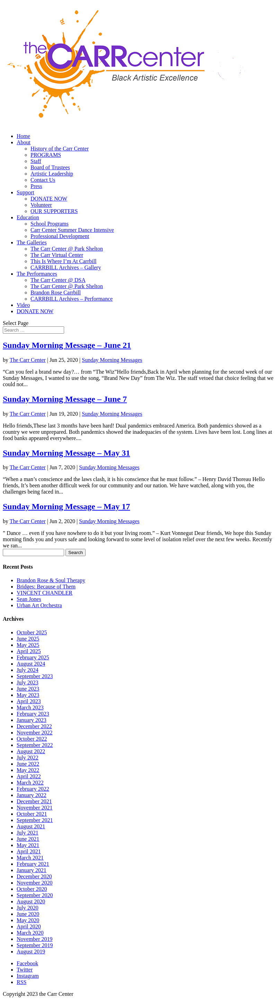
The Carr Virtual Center (56, 255)
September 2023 (35, 676)
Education (28, 217)
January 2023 (31, 720)
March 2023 (30, 707)
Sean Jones (29, 599)
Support (25, 192)
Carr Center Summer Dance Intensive (72, 230)
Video (23, 305)
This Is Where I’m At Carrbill (63, 261)
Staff (35, 161)
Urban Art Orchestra (39, 605)
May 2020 (28, 920)
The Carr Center (28, 360)
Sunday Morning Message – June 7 (65, 399)
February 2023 (33, 714)
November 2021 (35, 808)
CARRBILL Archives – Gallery (65, 267)
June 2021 (28, 839)
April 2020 (29, 926)
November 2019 (35, 939)
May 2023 (28, 695)
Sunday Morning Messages (112, 360)
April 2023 (29, 701)
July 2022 (27, 758)
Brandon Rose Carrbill (55, 292)
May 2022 (28, 770)
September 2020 (35, 895)
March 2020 (30, 933)
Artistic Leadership (51, 174)
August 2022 (31, 751)
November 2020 (35, 883)
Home (23, 136)
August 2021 (31, 826)
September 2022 (35, 745)
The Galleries (32, 242)
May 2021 (28, 845)
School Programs (49, 224)
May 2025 (28, 645)
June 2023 (28, 689)
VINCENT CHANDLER (44, 593)
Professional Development (59, 236)
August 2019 (31, 951)
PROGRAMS (45, 155)
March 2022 (30, 783)
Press (36, 186)
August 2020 (31, 901)
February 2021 (33, 864)
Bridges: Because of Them (46, 587)
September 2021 (35, 820)
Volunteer (41, 205)
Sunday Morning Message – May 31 (66, 452)
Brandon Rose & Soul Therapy (51, 580)
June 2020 (28, 914)
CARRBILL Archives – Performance (71, 299)
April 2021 (29, 851)
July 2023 (27, 682)
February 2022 (33, 789)
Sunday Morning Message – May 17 (66, 506)
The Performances (37, 274)
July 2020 (27, 908)
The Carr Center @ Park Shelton (66, 249)
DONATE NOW (48, 199)
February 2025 (33, 657)
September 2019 (35, 945)
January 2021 (31, 870)
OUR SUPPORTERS (54, 211)
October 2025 (32, 632)
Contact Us (42, 180)
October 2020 (32, 889)
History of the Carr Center (59, 149)
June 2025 (28, 639)
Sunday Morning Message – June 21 (67, 345)
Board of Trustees (50, 167)
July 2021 (27, 833)
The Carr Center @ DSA (58, 280)
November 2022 (35, 732)
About (23, 142)
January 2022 (31, 795)
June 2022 (28, 764)
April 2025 (29, 651)
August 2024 (31, 664)
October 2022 (32, 739)
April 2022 (29, 776)
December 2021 (34, 801)
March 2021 (30, 858)
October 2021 (32, 814)
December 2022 (34, 726)
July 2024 (27, 670)
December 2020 (34, 876)
